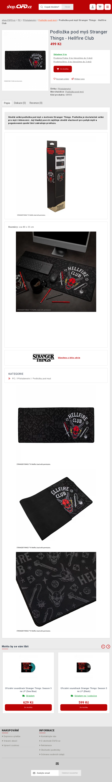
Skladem (30, 696)
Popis (7, 103)
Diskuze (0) (20, 102)
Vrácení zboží (9, 741)
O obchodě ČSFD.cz (49, 741)
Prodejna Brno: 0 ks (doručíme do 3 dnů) (73, 62)
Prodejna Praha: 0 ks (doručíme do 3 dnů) (73, 58)
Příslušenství (64, 89)
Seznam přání (61, 79)
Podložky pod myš (42, 378)
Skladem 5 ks (60, 54)
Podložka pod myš (74, 92)
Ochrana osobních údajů (51, 754)
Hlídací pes (78, 79)
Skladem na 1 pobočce (85, 696)
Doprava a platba (11, 736)
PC (13, 378)
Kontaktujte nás (47, 736)
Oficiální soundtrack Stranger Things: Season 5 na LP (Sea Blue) (28, 690)
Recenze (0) (35, 102)
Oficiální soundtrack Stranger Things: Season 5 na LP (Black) (84, 690)
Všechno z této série (69, 358)
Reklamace (45, 745)
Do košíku (63, 69)
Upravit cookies (10, 745)
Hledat (67, 7)
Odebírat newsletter (70, 773)
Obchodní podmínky (49, 750)
